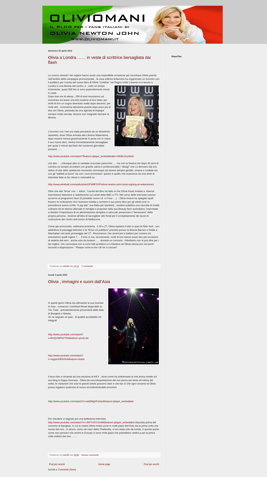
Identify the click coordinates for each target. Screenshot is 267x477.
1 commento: (87, 266)
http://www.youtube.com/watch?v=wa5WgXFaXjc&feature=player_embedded (90, 401)
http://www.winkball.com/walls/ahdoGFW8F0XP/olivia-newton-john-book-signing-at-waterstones (101, 184)
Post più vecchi (151, 464)
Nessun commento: (90, 455)
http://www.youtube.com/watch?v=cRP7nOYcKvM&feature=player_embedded (91, 422)
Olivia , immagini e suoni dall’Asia (79, 281)
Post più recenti (57, 464)
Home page (104, 464)
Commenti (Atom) (67, 469)
